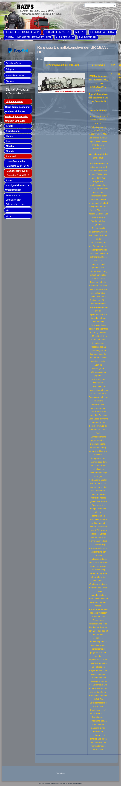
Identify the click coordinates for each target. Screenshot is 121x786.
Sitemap (10, 81)
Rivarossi (11, 156)
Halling (9, 136)
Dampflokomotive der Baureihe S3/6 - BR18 (18, 173)
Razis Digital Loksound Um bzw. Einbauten (17, 109)
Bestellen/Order (13, 63)
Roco (9, 180)
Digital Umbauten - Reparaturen (28, 37)
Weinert (9, 216)
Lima (8, 141)
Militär (80, 32)
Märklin (10, 146)
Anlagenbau (87, 37)
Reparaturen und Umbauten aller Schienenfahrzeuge (15, 199)
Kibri (8, 210)
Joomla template (44, 783)
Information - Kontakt (16, 75)
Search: (53, 59)
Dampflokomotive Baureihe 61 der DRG (18, 163)
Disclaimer (60, 773)
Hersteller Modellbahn (22, 32)
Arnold (9, 126)
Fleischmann (13, 131)
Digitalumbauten (14, 101)
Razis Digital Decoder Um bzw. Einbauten (16, 118)
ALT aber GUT (65, 37)
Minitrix (10, 151)
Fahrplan (10, 69)
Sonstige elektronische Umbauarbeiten (17, 187)
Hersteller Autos (57, 32)
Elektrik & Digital (102, 32)
